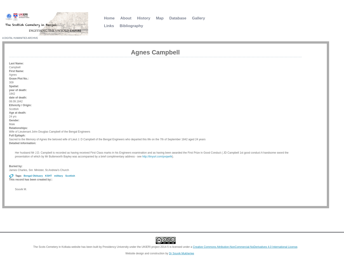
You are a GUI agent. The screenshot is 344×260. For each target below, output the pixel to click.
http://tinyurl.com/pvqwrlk (157, 156)
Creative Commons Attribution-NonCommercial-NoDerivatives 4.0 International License (245, 246)
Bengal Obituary (33, 175)
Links (109, 26)
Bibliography (131, 26)
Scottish (70, 175)
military (58, 175)
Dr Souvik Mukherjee (181, 253)
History (143, 18)
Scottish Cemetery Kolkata (56, 38)
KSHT (48, 175)
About (125, 18)
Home (109, 18)
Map (160, 18)
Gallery (198, 18)
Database (177, 18)
